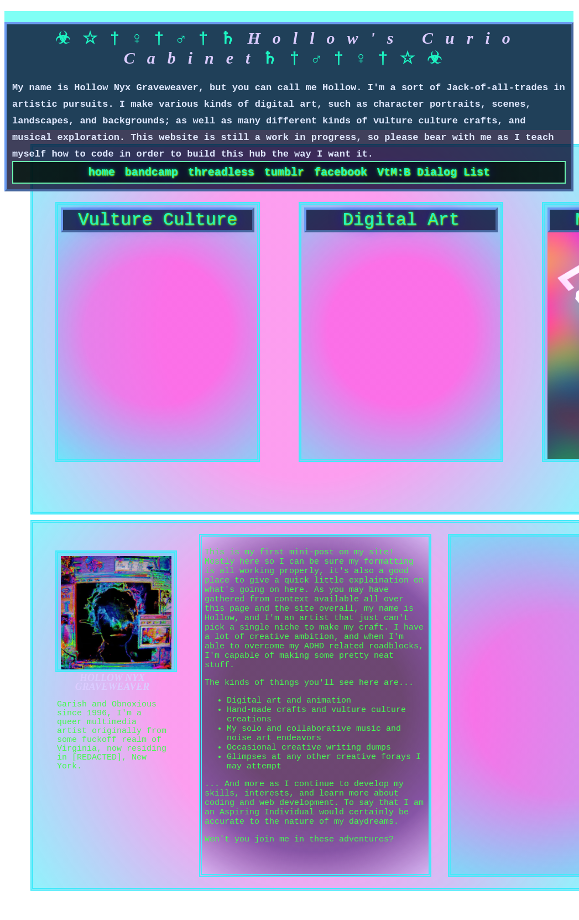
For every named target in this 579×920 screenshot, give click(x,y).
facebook (340, 174)
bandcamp (151, 174)
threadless (221, 174)
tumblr (284, 174)
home (101, 174)
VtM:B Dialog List (433, 174)
